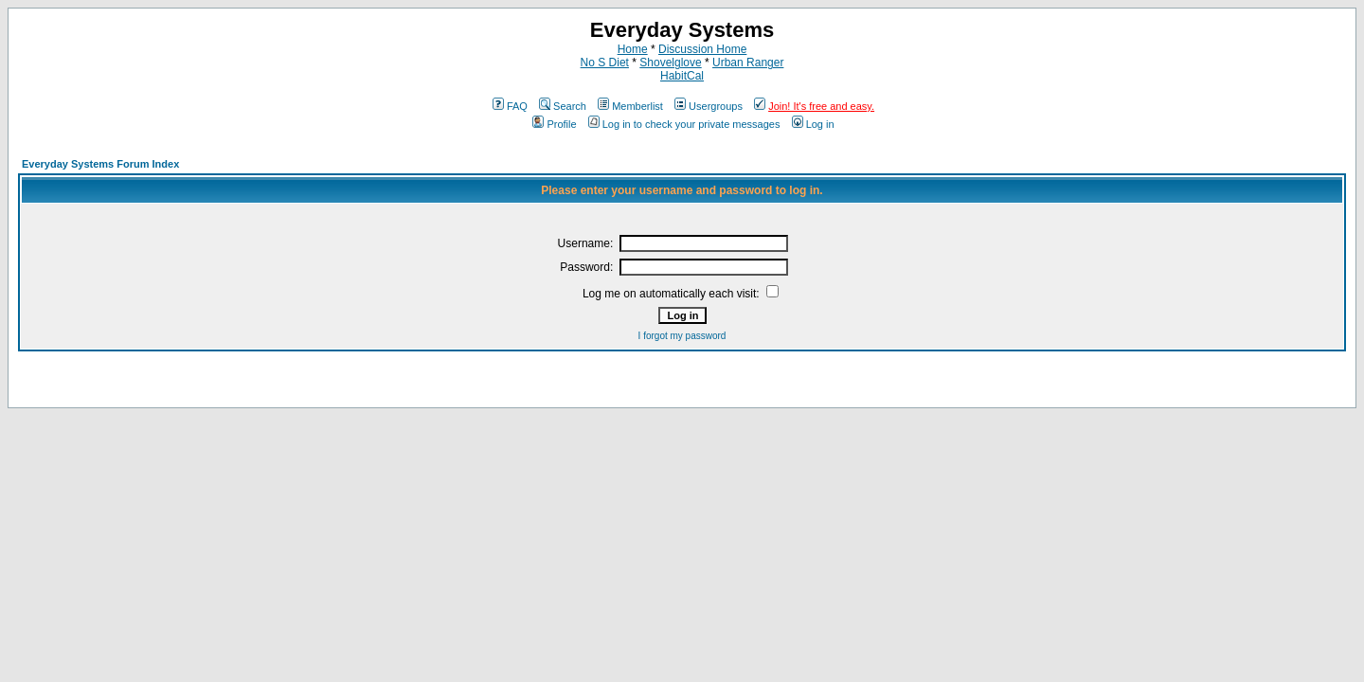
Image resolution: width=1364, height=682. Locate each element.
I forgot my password (682, 336)
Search (562, 106)
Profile (554, 124)
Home (633, 49)
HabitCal (682, 75)
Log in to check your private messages (684, 124)
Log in (813, 124)
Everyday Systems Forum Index (100, 164)
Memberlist (630, 106)
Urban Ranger (747, 62)
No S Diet (605, 62)
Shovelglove (670, 62)
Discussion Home (702, 49)
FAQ (510, 106)
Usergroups (708, 106)
